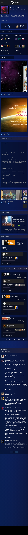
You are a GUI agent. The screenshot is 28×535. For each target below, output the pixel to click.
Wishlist (20, 339)
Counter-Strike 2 (20, 243)
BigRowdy (20, 221)
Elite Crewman (9, 253)
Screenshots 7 (8, 290)
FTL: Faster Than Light (15, 274)
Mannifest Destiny (11, 325)
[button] (6, 26)
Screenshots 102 (7, 263)
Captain (9, 280)
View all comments (5, 351)
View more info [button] (4, 20)
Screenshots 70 (8, 335)
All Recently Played (13, 339)
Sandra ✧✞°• (15, 222)
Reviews (25, 339)
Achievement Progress (7, 257)
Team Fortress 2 (14, 318)
